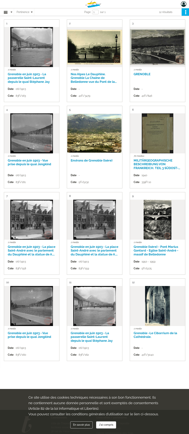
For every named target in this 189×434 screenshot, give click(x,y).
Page (87, 12)
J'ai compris (106, 424)
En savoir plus (81, 424)
